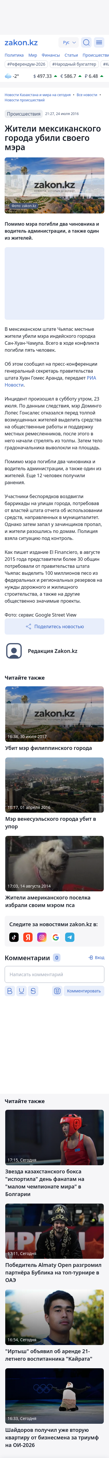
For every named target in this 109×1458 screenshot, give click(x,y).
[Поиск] (86, 42)
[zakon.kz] (21, 42)
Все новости (87, 94)
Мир (32, 55)
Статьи (71, 55)
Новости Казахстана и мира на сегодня (38, 94)
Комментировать (84, 991)
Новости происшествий (25, 100)
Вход (99, 957)
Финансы (51, 55)
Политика (14, 55)
